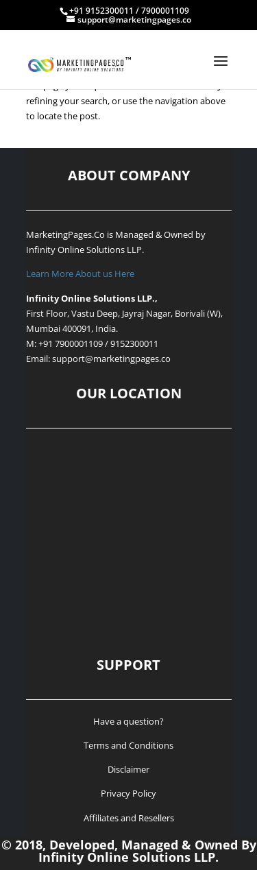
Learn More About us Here (80, 273)
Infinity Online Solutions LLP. (85, 249)
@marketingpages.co (128, 358)
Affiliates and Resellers (129, 818)
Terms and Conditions (128, 745)
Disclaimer (128, 769)
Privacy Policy (128, 793)
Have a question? (128, 721)
